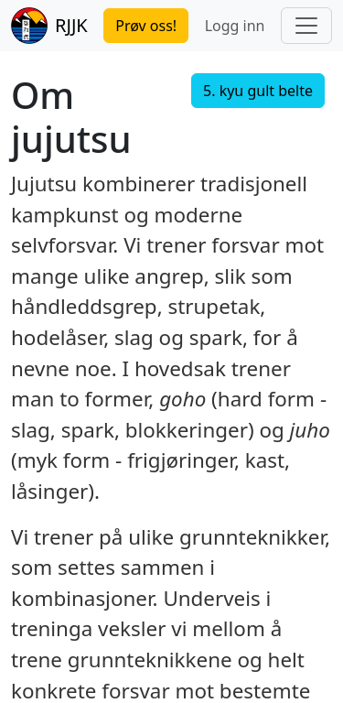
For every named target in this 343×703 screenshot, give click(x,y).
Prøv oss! (146, 26)
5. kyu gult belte (258, 91)
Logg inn (235, 26)
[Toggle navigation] (306, 25)
